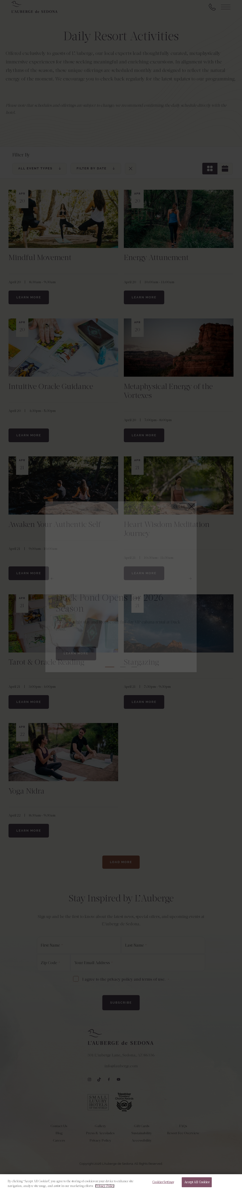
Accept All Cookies (196, 1182)
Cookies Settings (163, 1182)
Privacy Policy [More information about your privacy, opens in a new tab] (104, 1186)
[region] (121, 1182)
